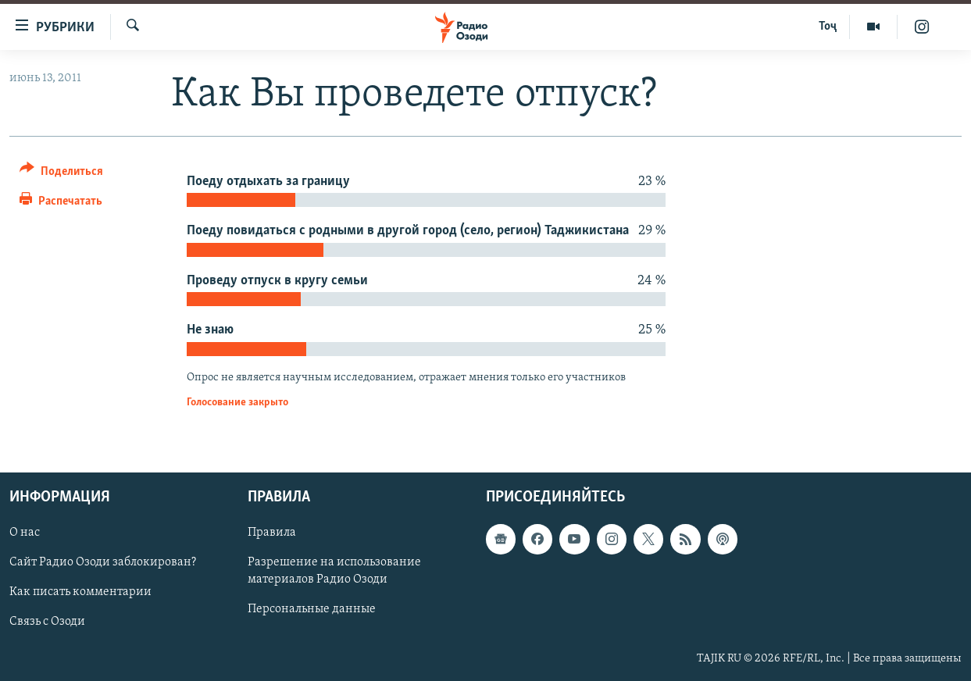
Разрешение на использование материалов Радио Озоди (334, 571)
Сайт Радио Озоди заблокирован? (102, 562)
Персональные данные (312, 609)
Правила (272, 532)
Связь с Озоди (47, 621)
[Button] (61, 174)
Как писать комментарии (80, 592)
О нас (24, 532)
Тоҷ (828, 26)
